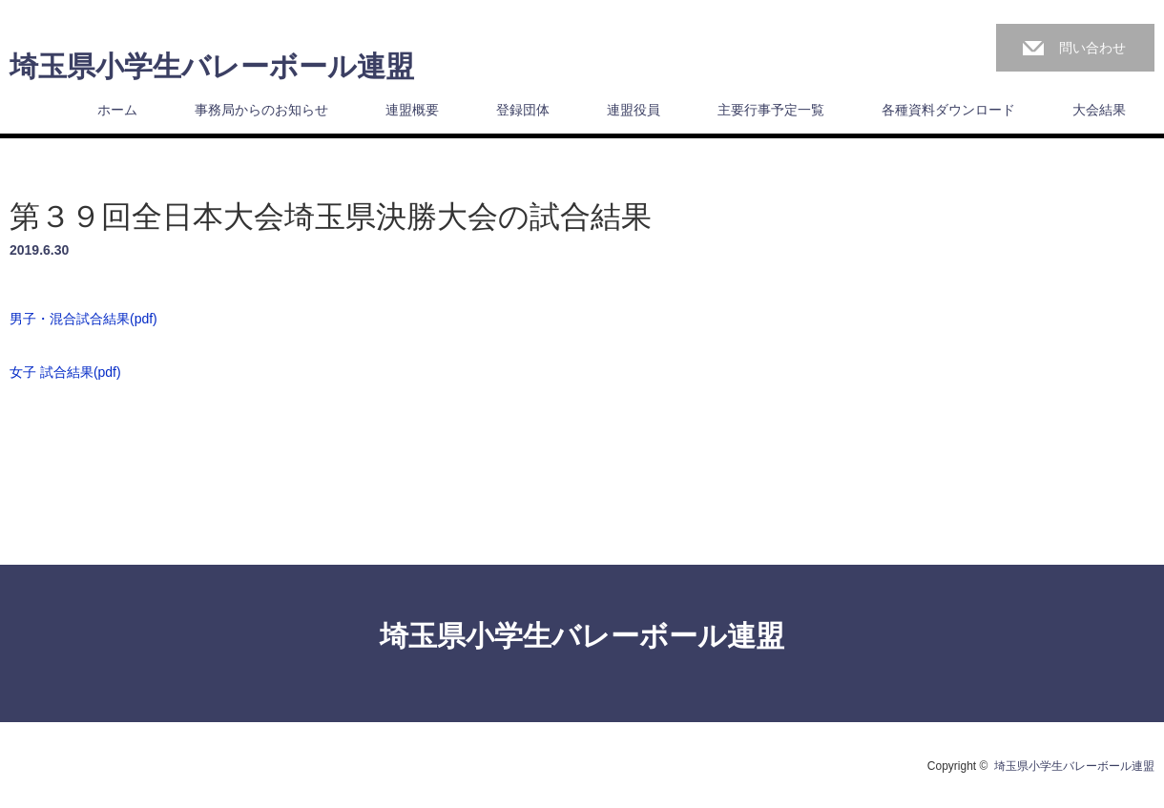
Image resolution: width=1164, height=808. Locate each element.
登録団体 (523, 109)
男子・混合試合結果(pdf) (83, 318)
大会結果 (1099, 109)
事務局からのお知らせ (261, 109)
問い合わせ (1092, 47)
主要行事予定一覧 (770, 109)
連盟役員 (633, 109)
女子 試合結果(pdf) (65, 372)
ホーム (117, 109)
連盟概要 (412, 109)
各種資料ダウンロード (948, 109)
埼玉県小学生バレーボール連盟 (212, 66)
